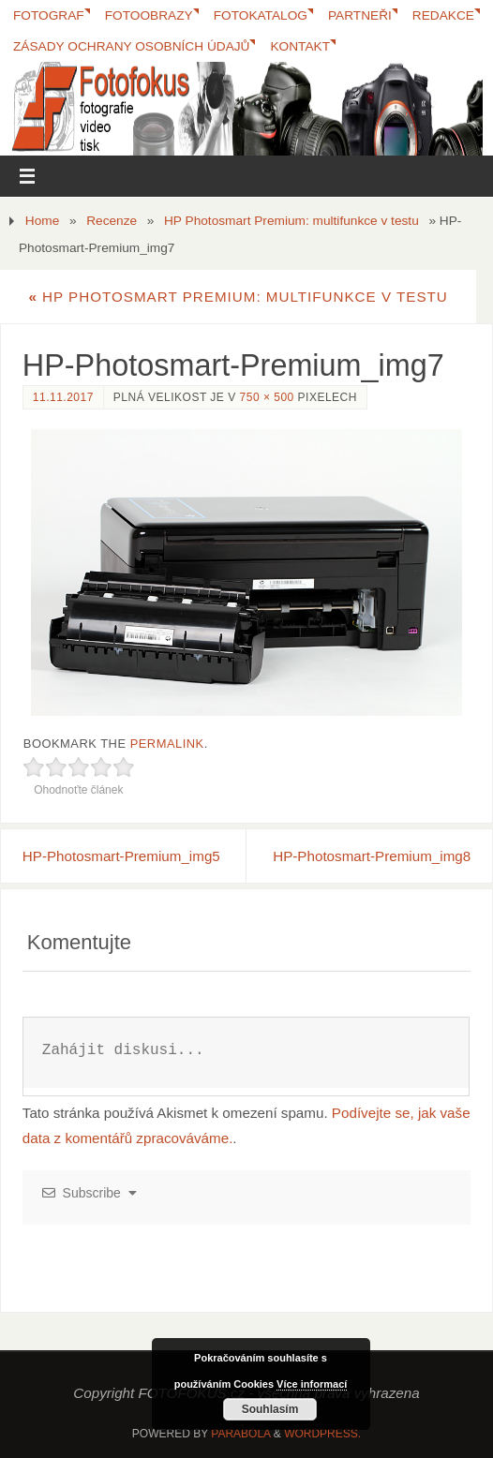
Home (42, 221)
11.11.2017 (63, 397)
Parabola (240, 1433)
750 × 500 (267, 397)
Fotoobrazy (149, 15)
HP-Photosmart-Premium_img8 (372, 856)
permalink (167, 743)
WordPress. (322, 1433)
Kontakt (300, 46)
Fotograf (48, 15)
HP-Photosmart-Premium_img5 (121, 856)
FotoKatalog (260, 15)
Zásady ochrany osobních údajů (131, 46)
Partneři (360, 15)
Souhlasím (270, 1409)
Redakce (443, 15)
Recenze (111, 221)
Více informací (311, 1384)
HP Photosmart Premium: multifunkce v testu (291, 221)
